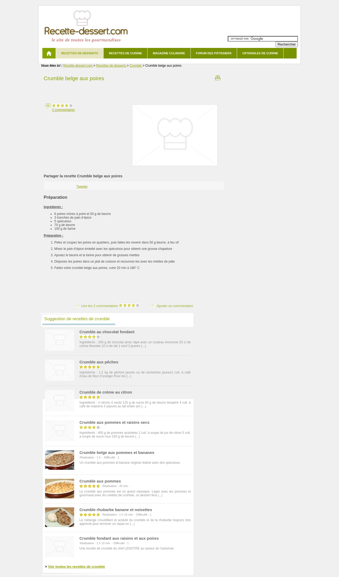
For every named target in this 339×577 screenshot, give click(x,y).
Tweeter (82, 186)
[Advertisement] (134, 91)
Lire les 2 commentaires (110, 306)
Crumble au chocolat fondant (107, 332)
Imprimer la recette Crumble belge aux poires (217, 77)
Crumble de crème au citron (105, 392)
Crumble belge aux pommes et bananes (116, 452)
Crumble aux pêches (98, 362)
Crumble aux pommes (100, 481)
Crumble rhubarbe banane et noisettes (115, 509)
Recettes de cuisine (125, 53)
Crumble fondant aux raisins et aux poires (119, 538)
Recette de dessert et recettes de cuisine (86, 26)
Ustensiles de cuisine (260, 53)
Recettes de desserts (79, 53)
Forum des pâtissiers (213, 53)
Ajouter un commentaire (175, 306)
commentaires (63, 110)
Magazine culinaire (169, 53)
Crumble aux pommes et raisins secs (114, 422)
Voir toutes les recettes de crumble (76, 567)
